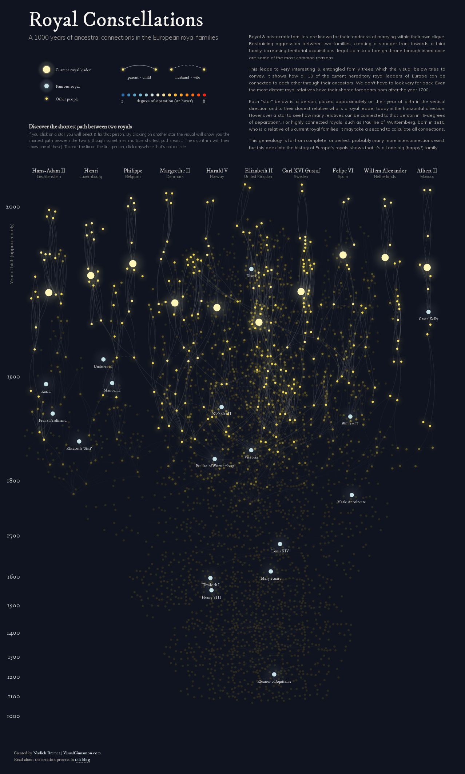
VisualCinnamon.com (82, 753)
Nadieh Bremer (46, 753)
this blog (82, 759)
